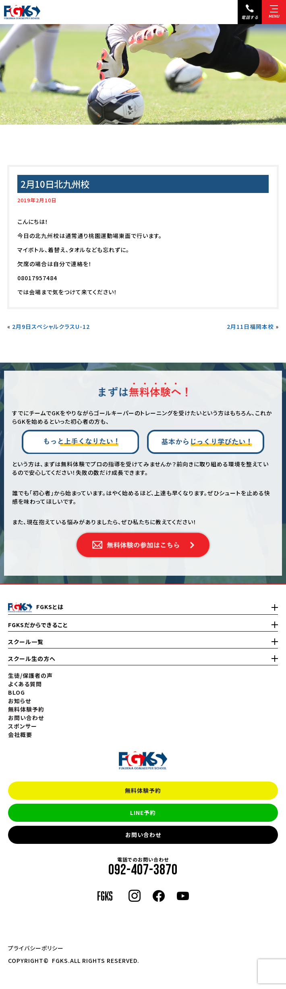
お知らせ (19, 701)
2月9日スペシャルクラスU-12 (51, 326)
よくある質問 (25, 684)
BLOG (16, 692)
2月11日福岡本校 (250, 326)
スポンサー (22, 726)
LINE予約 (143, 812)
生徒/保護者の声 (30, 675)
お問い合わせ (143, 835)
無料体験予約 (143, 790)
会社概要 (20, 734)
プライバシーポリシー (36, 948)
